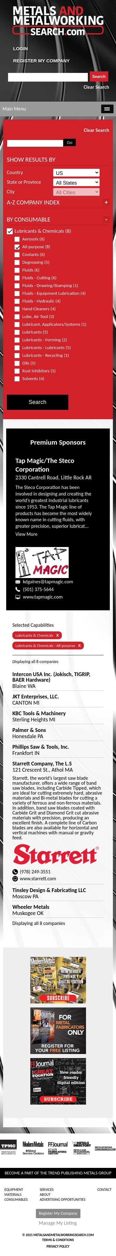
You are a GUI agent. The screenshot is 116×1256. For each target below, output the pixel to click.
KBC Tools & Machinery (39, 713)
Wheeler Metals (30, 907)
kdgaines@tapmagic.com (48, 582)
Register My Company (58, 1213)
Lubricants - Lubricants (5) (45, 347)
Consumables (16, 1199)
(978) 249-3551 (35, 872)
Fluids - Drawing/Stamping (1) (49, 285)
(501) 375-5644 (38, 589)
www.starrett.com (38, 878)
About (45, 1194)
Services (47, 1189)
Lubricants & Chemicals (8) (39, 231)
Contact (104, 1189)
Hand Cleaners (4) (38, 309)
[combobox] (48, 77)
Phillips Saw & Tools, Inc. (40, 747)
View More (26, 534)
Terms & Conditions (58, 1240)
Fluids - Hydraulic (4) (40, 301)
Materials (12, 1194)
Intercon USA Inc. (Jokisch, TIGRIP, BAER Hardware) (51, 677)
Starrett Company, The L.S (42, 763)
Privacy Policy (58, 1246)
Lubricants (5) (34, 332)
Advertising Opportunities (62, 1199)
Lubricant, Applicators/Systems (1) (50, 324)
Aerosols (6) (32, 239)
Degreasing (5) (35, 262)
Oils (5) (28, 363)
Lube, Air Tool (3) (37, 316)
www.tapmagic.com (43, 597)
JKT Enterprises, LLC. (35, 696)
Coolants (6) (32, 254)
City (11, 191)
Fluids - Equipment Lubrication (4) (50, 293)
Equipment (13, 1189)
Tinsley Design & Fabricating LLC (49, 890)
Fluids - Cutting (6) (38, 278)
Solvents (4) (32, 378)
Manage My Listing (58, 1223)
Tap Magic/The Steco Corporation (44, 465)
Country (15, 172)
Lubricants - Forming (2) (43, 340)
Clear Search (96, 87)
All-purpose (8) (35, 246)
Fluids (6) (30, 270)
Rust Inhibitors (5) (38, 371)
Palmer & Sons (29, 730)
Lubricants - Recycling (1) (44, 355)
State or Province (24, 182)
